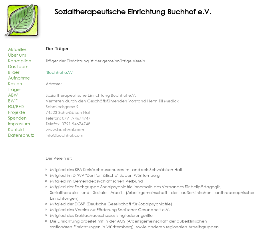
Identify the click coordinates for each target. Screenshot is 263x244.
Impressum (19, 123)
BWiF (12, 101)
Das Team (18, 66)
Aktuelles (17, 49)
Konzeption (19, 61)
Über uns (17, 55)
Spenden (17, 118)
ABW (13, 95)
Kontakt (16, 129)
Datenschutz (21, 135)
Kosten (15, 83)
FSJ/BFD (16, 106)
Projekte (16, 112)
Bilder (13, 72)
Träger (14, 89)
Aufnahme (19, 78)
